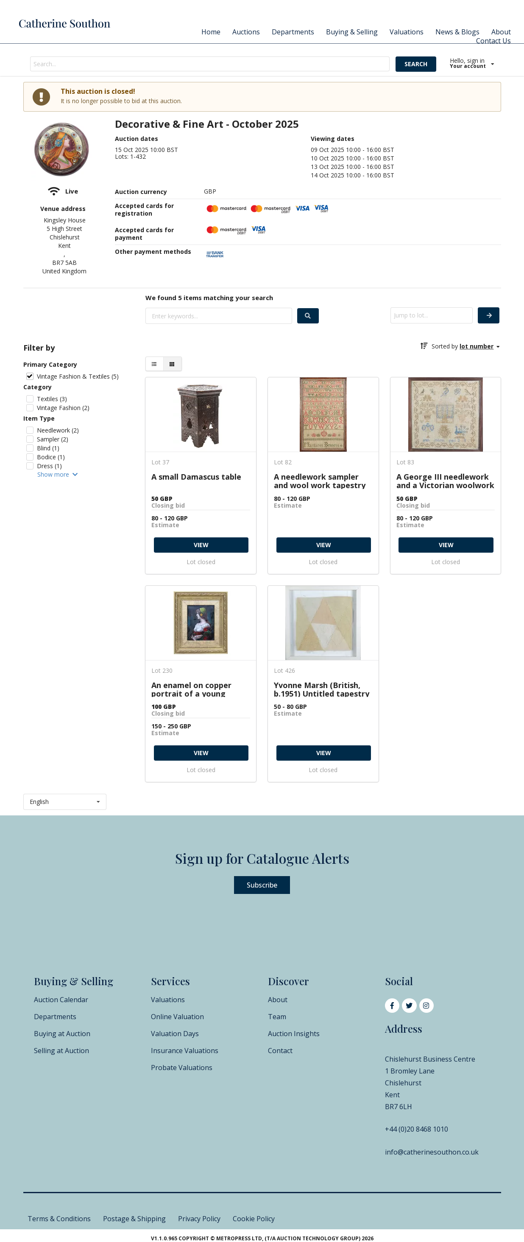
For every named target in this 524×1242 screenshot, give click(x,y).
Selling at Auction (61, 1050)
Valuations (407, 32)
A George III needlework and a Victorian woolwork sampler (445, 480)
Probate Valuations (181, 1067)
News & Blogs (457, 32)
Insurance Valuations (184, 1050)
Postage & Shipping (134, 1218)
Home (210, 32)
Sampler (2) (52, 439)
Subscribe (262, 885)
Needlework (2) (58, 430)
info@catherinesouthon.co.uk (432, 1152)
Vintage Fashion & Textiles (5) (78, 376)
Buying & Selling (352, 32)
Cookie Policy (254, 1218)
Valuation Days (175, 1033)
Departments (293, 32)
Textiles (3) (52, 398)
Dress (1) (49, 465)
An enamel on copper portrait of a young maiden (191, 689)
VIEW (201, 545)
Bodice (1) (51, 457)
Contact (280, 1050)
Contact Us (493, 40)
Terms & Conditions (59, 1218)
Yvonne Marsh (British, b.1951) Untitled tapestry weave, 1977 (321, 689)
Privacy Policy (199, 1218)
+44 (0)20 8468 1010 (416, 1129)
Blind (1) (48, 448)
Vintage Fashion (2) (63, 407)
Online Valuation (177, 1016)
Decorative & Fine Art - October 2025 (207, 124)
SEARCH (415, 64)
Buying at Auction (62, 1033)
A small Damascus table (196, 477)
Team (277, 1016)
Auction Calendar (61, 999)
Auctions (246, 32)
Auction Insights (294, 1033)
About (501, 32)
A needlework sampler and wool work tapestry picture (319, 480)
